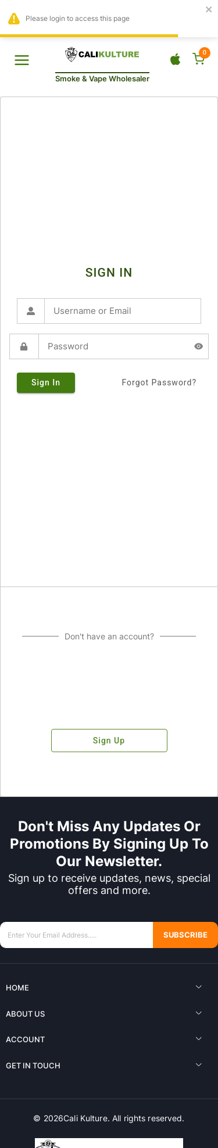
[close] (209, 10)
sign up (109, 740)
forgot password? (159, 383)
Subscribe (185, 935)
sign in (46, 383)
